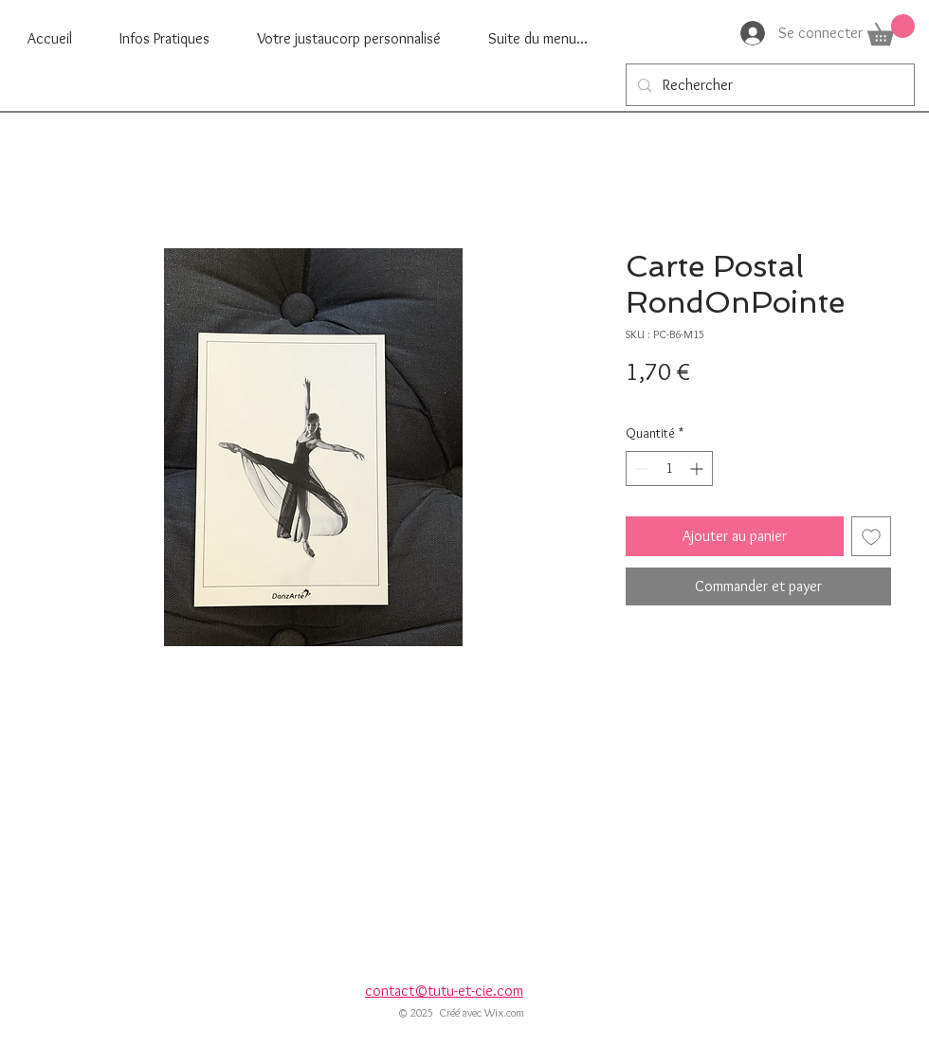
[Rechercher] (768, 84)
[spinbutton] (669, 468)
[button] (891, 29)
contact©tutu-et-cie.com (444, 991)
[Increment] (698, 468)
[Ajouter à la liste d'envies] (871, 536)
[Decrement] (640, 468)
